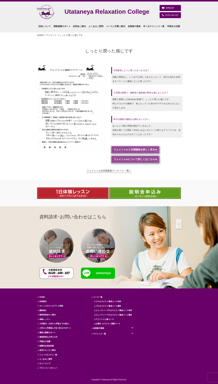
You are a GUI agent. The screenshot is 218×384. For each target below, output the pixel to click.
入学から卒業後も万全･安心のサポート (55, 328)
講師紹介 (43, 310)
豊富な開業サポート (47, 332)
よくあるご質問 (45, 359)
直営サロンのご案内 (47, 350)
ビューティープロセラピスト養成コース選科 (114, 315)
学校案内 (43, 301)
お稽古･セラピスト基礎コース (108, 324)
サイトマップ (44, 363)
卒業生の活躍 (44, 341)
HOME (42, 297)
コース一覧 (97, 297)
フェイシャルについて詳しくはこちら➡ (135, 159)
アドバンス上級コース (105, 319)
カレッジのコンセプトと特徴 (51, 306)
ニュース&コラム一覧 (48, 355)
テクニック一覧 (99, 334)
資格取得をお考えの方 (48, 337)
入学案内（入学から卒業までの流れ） (54, 324)
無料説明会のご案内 (47, 315)
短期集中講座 (98, 328)
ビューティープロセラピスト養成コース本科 (114, 310)
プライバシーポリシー (48, 368)
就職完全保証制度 (46, 346)
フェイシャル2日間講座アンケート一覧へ (109, 170)
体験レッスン (44, 319)
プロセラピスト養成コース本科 (108, 301)
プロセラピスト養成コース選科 (108, 306)
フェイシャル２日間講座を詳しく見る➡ (135, 149)
